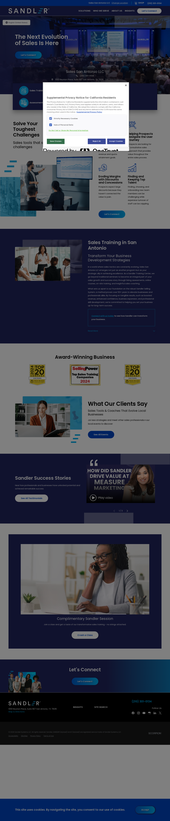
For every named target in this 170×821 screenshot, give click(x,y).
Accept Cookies (116, 141)
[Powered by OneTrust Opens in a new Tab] (53, 149)
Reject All (97, 141)
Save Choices (56, 141)
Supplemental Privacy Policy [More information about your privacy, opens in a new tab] (89, 112)
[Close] (126, 85)
